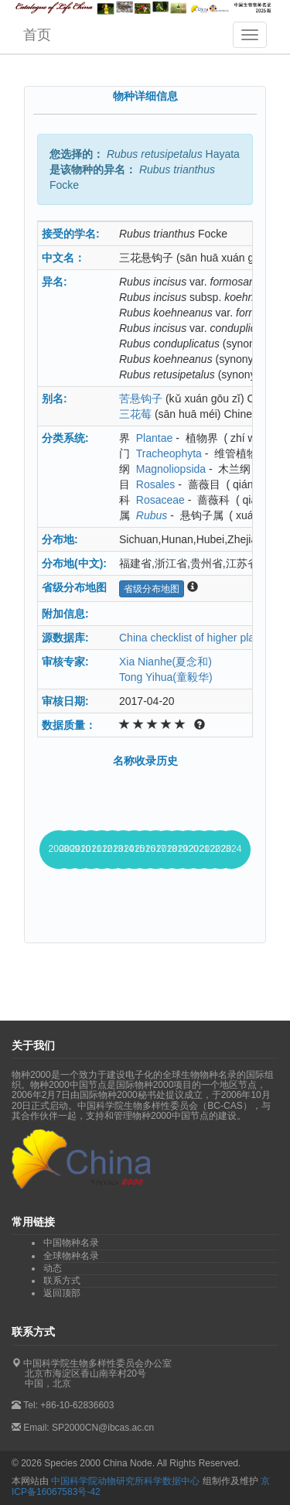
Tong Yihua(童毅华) (166, 677)
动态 (52, 1268)
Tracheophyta (169, 453)
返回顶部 (61, 1293)
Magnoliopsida (171, 469)
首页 (37, 35)
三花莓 (135, 414)
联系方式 (61, 1280)
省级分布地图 (151, 588)
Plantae (154, 438)
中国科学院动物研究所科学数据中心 (125, 1481)
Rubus (151, 515)
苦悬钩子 (140, 398)
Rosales (156, 484)
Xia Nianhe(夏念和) (165, 661)
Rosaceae (160, 500)
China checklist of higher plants (194, 637)
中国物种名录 (71, 1242)
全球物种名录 (71, 1255)
